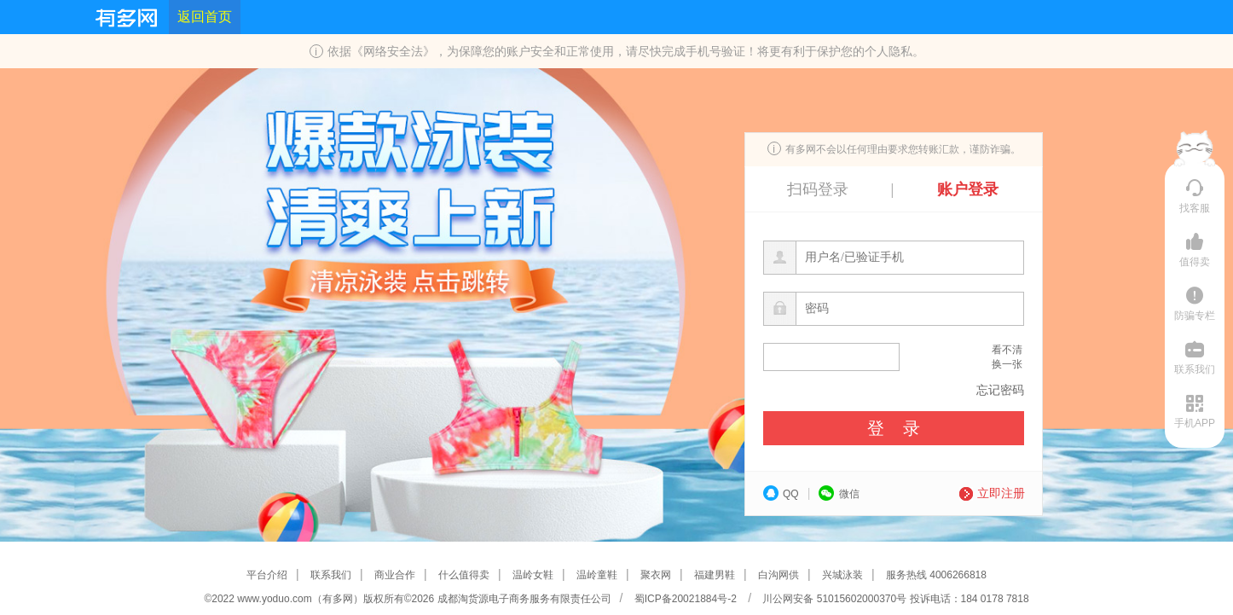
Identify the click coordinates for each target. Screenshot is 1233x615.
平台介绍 (266, 575)
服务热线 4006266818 (936, 575)
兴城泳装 (842, 575)
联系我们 (330, 575)
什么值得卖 (463, 575)
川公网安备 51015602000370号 (833, 599)
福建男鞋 (714, 575)
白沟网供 (778, 575)
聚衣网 (655, 575)
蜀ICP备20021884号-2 (686, 599)
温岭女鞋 (532, 575)
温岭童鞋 (596, 575)
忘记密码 (1000, 390)
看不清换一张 (1007, 357)
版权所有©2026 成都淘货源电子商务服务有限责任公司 (487, 599)
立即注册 (992, 493)
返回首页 (204, 16)
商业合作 (394, 575)
